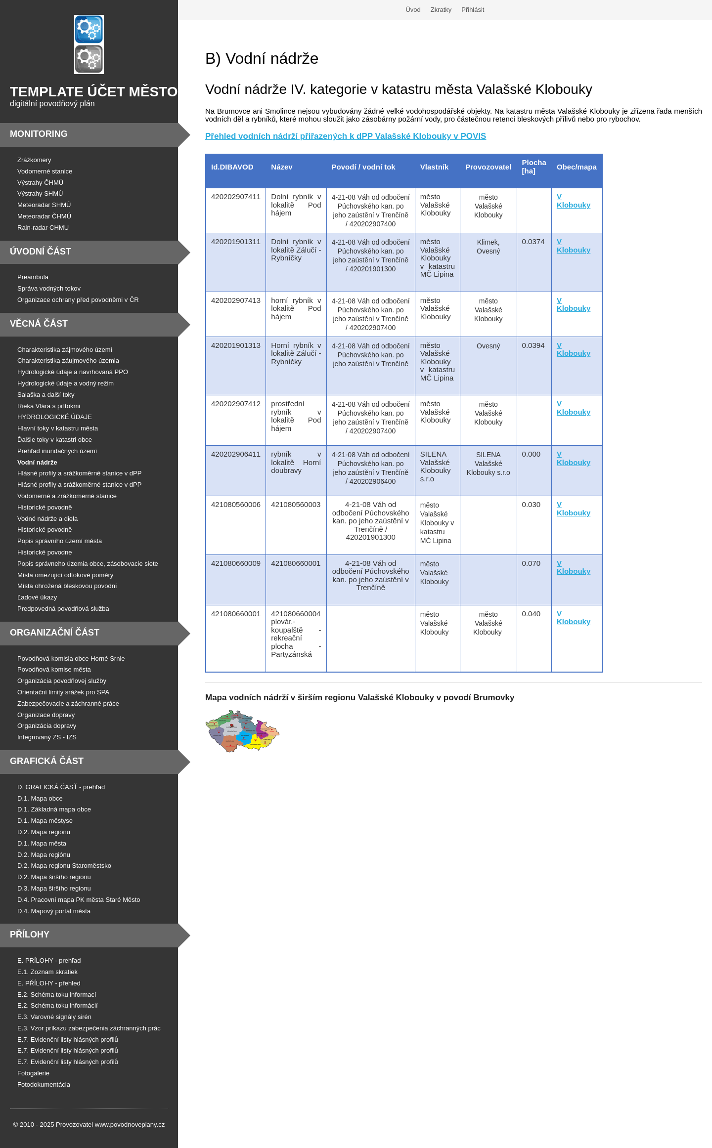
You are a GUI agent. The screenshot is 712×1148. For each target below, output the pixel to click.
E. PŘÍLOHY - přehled (49, 983)
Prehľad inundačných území (57, 451)
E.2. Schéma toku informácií (57, 1005)
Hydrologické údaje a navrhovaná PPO (72, 372)
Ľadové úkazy (37, 597)
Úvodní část (40, 251)
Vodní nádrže (37, 462)
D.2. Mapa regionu (43, 832)
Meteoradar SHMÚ (44, 205)
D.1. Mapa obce (40, 798)
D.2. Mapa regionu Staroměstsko (64, 865)
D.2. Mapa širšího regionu (54, 877)
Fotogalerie (33, 1073)
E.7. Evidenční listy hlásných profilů (67, 1039)
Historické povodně (44, 507)
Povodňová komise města (54, 669)
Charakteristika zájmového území (64, 349)
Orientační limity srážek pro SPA (63, 692)
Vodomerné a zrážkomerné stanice (67, 496)
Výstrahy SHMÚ (40, 193)
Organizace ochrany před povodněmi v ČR (78, 299)
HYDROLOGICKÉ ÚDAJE (54, 417)
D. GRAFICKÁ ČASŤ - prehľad (61, 787)
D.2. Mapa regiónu (43, 854)
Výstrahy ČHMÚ (40, 182)
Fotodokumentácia (43, 1084)
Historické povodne (44, 552)
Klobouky (573, 621)
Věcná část (39, 324)
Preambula (32, 277)
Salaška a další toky (46, 394)
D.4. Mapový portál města (53, 911)
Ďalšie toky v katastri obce (54, 439)
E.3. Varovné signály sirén (54, 1016)
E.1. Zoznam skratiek (47, 972)
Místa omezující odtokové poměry (65, 575)
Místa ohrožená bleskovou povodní (67, 586)
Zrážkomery (34, 160)
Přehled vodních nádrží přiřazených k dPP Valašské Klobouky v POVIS (345, 136)
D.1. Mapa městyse (45, 820)
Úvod (412, 9)
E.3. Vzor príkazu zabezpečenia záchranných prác (89, 1028)
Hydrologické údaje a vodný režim (65, 383)
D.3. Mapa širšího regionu (54, 888)
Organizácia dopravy (46, 725)
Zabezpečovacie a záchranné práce (68, 703)
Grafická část (47, 761)
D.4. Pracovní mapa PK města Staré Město (78, 899)
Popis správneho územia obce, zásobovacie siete (87, 563)
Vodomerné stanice (44, 171)
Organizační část (54, 633)
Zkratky (441, 9)
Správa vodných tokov (49, 288)
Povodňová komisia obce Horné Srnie (71, 658)
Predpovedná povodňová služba (63, 608)
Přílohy (29, 934)
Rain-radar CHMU (43, 227)
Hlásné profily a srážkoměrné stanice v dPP (79, 473)
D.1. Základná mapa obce (54, 809)
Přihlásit (472, 9)
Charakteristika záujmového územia (68, 360)
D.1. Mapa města (41, 843)
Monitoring (39, 134)
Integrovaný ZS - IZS (47, 737)
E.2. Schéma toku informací (56, 994)
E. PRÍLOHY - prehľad (49, 960)
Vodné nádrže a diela (47, 518)
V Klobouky (573, 304)
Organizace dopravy (46, 715)
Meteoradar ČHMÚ (44, 216)
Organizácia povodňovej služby (61, 680)
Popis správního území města (59, 541)
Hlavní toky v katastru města (57, 428)
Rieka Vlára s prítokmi (48, 406)
